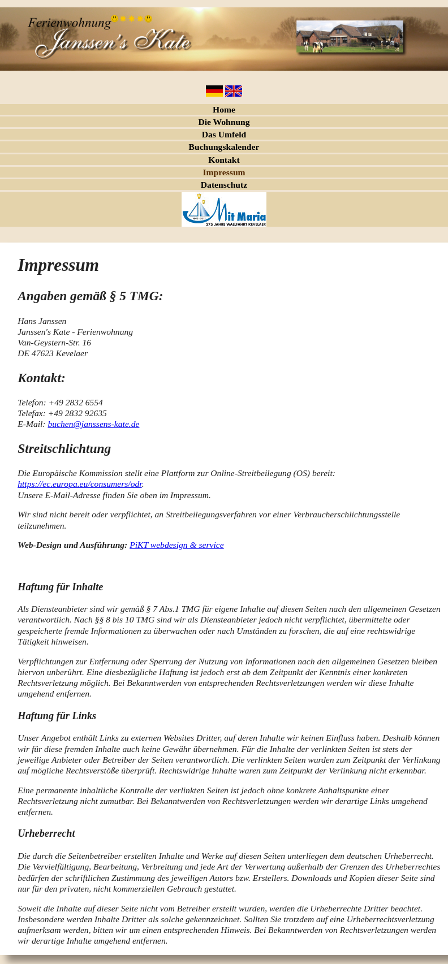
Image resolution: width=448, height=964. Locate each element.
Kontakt (223, 160)
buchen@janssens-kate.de (93, 424)
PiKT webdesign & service (176, 545)
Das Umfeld (224, 134)
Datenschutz (224, 184)
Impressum (224, 172)
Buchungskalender (224, 147)
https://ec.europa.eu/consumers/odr (79, 484)
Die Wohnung (223, 122)
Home (224, 109)
